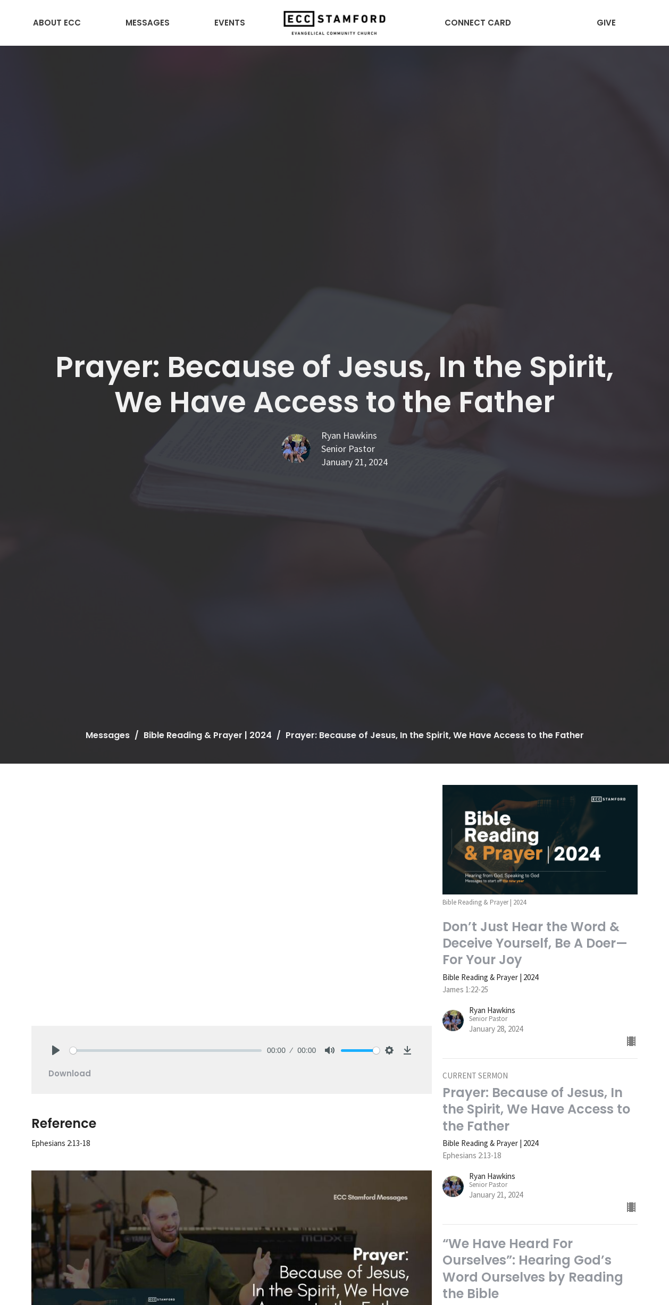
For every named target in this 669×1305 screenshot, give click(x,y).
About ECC (57, 22)
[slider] (166, 1050)
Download (69, 1073)
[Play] (55, 1050)
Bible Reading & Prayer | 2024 (208, 735)
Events (229, 22)
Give (606, 22)
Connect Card (478, 22)
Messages (148, 22)
